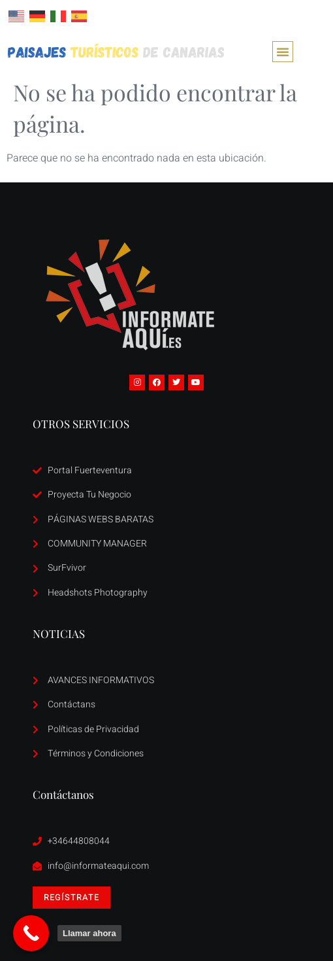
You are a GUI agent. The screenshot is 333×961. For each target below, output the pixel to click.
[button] (282, 51)
